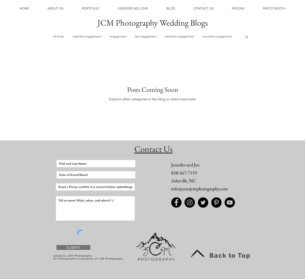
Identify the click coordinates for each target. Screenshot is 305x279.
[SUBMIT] (73, 247)
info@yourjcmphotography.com (199, 189)
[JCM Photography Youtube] (230, 202)
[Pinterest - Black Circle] (216, 202)
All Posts (58, 36)
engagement (118, 36)
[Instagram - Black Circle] (189, 202)
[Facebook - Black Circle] (176, 202)
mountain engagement (217, 36)
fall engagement (145, 36)
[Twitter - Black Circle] (203, 202)
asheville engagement (179, 36)
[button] (55, 8)
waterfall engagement (86, 36)
